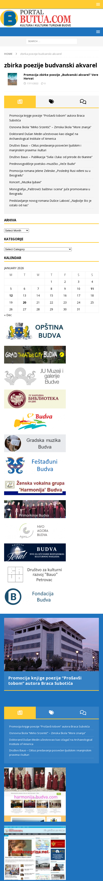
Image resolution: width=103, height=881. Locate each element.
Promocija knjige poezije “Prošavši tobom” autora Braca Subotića (45, 680)
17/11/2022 (32, 83)
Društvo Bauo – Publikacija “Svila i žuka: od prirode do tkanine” (51, 157)
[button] (97, 4)
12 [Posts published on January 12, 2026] (11, 295)
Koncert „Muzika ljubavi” (25, 182)
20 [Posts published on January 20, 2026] (24, 302)
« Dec (8, 315)
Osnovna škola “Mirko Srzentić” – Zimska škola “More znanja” (50, 127)
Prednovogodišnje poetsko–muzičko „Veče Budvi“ (42, 164)
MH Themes (84, 877)
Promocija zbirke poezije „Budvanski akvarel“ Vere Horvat (61, 76)
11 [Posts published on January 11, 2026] (92, 289)
